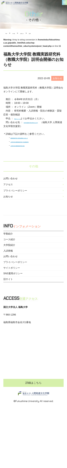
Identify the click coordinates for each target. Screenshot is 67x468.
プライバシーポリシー (15, 197)
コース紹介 (9, 254)
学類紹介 (8, 246)
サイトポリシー (11, 294)
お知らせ (8, 206)
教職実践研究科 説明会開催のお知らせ (30, 137)
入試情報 (8, 270)
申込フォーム (21, 118)
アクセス (8, 188)
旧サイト (8, 310)
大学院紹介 (9, 262)
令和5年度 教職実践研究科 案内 (27, 145)
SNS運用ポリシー (13, 302)
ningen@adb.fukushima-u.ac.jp (40, 122)
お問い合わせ (10, 180)
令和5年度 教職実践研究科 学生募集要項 (32, 141)
